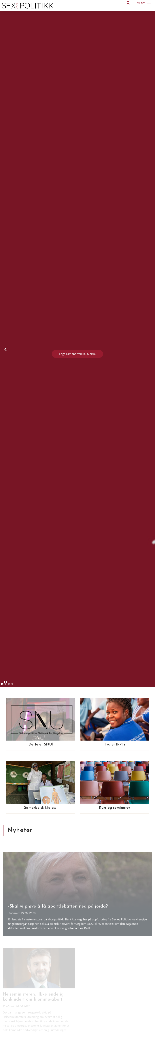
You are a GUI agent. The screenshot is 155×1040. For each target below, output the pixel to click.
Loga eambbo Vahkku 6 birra (77, 354)
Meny (145, 3)
